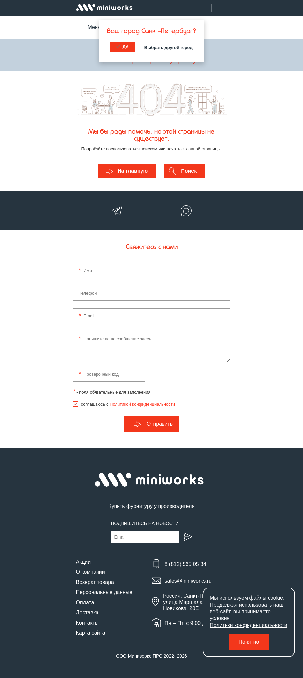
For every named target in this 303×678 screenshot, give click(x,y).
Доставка (87, 612)
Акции (83, 562)
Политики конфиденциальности (248, 625)
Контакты (87, 623)
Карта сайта (90, 633)
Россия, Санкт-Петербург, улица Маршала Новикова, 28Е (194, 602)
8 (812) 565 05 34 (185, 564)
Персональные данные (104, 592)
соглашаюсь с (128, 404)
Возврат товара (95, 582)
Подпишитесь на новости (145, 523)
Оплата (85, 602)
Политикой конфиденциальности (142, 404)
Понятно (249, 642)
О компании (90, 572)
